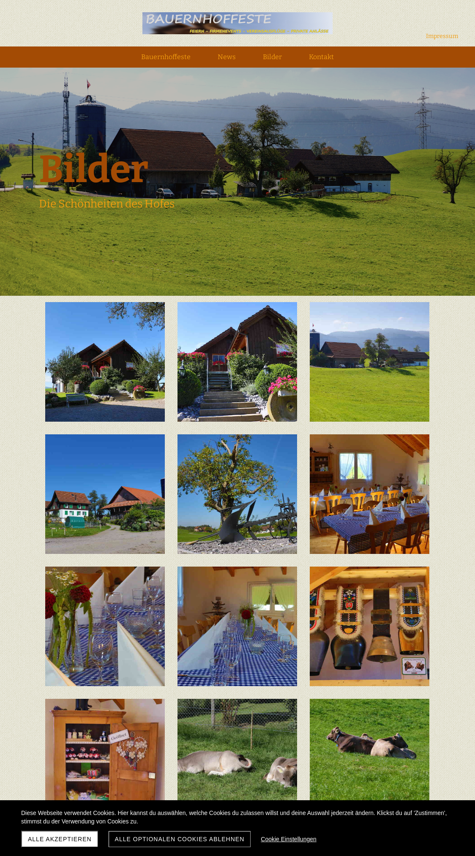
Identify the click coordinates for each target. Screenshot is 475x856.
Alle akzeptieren (60, 839)
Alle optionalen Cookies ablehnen (180, 839)
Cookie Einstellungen (289, 839)
